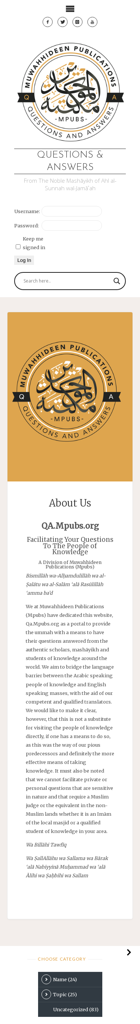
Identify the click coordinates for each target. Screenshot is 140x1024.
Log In (24, 260)
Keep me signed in (34, 243)
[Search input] (66, 281)
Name (59, 979)
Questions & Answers (70, 161)
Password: (26, 226)
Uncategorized (76, 1009)
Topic (59, 994)
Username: (27, 211)
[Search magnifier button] (117, 281)
